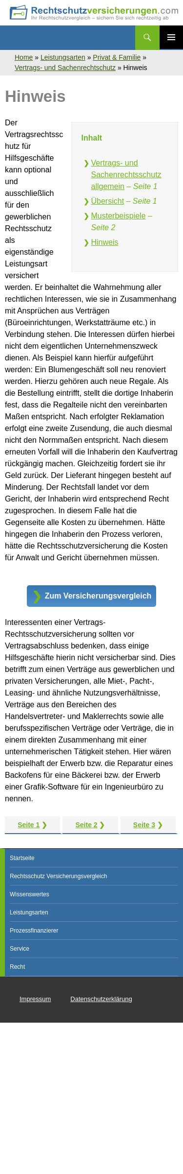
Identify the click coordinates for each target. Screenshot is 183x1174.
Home (24, 57)
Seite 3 (144, 825)
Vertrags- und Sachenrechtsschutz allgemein (126, 175)
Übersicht (107, 201)
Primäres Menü (171, 37)
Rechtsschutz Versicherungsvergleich (58, 876)
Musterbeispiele (118, 216)
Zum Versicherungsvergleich (98, 596)
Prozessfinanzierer (34, 930)
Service (19, 948)
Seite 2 (86, 825)
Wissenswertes (29, 894)
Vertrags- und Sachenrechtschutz (65, 68)
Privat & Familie (117, 57)
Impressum (35, 999)
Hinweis (105, 242)
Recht (17, 966)
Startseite (22, 858)
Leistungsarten (63, 57)
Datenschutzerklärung (101, 999)
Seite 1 (29, 825)
